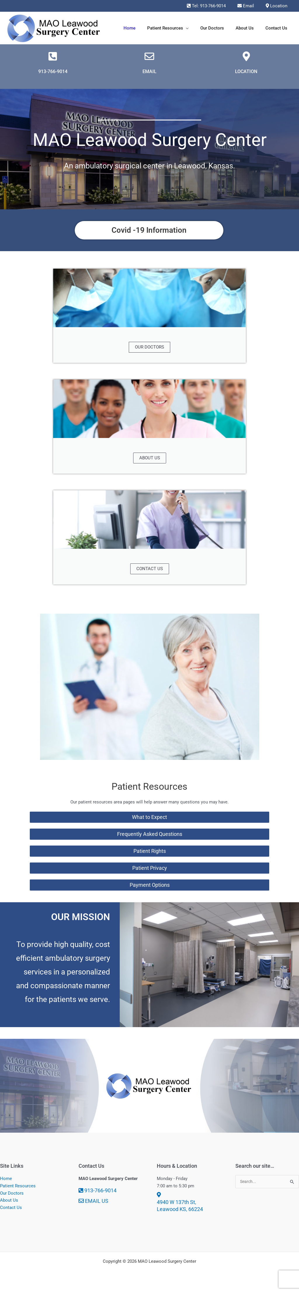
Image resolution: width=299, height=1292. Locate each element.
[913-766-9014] (53, 59)
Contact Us (11, 1212)
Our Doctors (12, 1198)
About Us (9, 1205)
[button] (196, 28)
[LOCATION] (246, 59)
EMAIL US (93, 1206)
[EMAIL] (149, 59)
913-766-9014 (52, 75)
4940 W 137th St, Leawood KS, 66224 (180, 1207)
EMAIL (149, 75)
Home (6, 1183)
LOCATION (246, 75)
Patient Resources (18, 1190)
